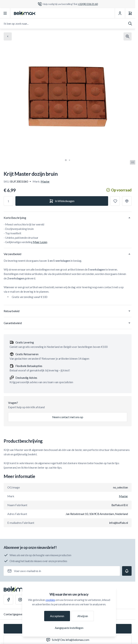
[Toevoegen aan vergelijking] (127, 201)
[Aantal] (8, 201)
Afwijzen (82, 616)
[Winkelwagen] (130, 13)
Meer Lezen (40, 242)
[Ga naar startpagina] (24, 13)
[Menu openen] (5, 13)
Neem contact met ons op (67, 417)
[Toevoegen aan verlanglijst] (115, 201)
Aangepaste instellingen (69, 627)
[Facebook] (8, 599)
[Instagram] (20, 599)
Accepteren (57, 616)
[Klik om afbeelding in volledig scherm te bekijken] (128, 36)
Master (45, 181)
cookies (50, 599)
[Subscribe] (127, 571)
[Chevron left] (8, 36)
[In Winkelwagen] (61, 201)
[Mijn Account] (120, 13)
